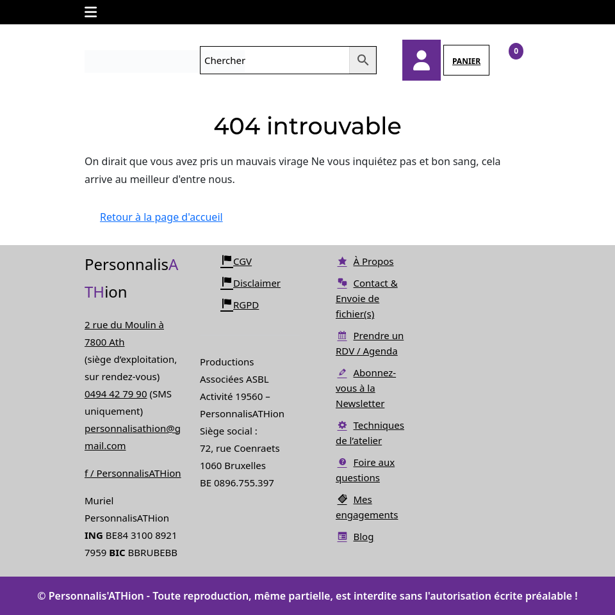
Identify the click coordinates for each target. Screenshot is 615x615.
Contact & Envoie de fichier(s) (367, 298)
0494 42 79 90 (116, 393)
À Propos (365, 261)
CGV (236, 261)
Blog (354, 536)
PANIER (466, 61)
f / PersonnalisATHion (133, 473)
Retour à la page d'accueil (169, 221)
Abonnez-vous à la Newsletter (366, 388)
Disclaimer (250, 282)
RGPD (239, 304)
